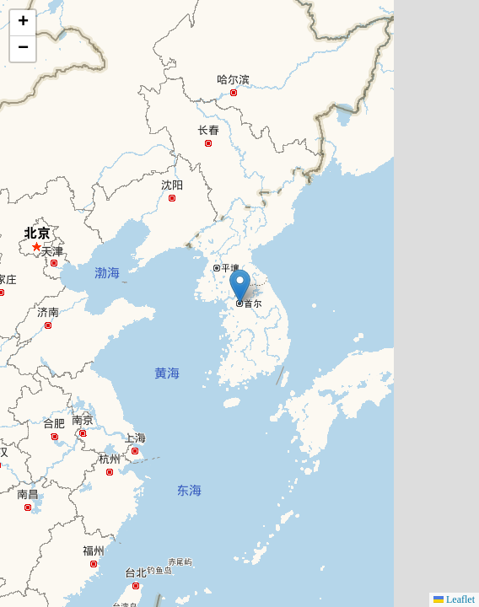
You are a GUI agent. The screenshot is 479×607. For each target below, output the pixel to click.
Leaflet (454, 599)
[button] (239, 286)
